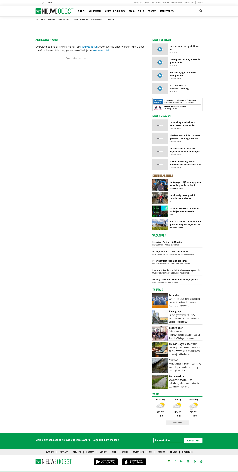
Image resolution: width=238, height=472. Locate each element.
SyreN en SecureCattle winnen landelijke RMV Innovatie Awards (184, 210)
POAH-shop (149, 2)
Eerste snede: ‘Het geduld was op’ (184, 48)
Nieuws (81, 10)
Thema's (110, 19)
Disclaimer (187, 452)
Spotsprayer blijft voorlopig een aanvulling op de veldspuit (185, 184)
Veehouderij (95, 10)
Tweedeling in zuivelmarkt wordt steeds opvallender (183, 124)
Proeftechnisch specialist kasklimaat (170, 260)
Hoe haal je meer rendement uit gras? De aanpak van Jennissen (185, 223)
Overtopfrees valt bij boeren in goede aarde (185, 61)
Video (141, 10)
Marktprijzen (167, 10)
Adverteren (138, 452)
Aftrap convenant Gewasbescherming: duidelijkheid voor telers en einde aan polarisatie (183, 87)
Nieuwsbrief (189, 2)
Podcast (152, 10)
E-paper (199, 2)
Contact (63, 452)
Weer (155, 394)
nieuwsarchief (101, 50)
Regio (132, 10)
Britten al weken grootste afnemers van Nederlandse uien (185, 163)
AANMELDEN (193, 440)
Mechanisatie (64, 19)
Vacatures (138, 2)
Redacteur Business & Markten (167, 242)
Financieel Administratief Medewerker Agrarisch (176, 270)
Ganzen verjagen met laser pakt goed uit (183, 74)
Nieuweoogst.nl (89, 46)
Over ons (50, 452)
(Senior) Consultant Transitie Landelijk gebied (175, 279)
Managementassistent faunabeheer (170, 251)
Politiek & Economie (45, 19)
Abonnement (176, 2)
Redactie (77, 452)
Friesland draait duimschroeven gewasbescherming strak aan (185, 137)
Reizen (125, 452)
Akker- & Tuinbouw (115, 10)
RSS (150, 452)
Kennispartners (162, 2)
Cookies (161, 452)
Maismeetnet (97, 19)
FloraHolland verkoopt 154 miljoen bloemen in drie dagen (185, 150)
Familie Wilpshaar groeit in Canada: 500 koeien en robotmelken (183, 197)
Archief (103, 452)
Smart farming (80, 19)
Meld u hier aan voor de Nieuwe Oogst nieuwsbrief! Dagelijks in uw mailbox (77, 440)
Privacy (173, 452)
